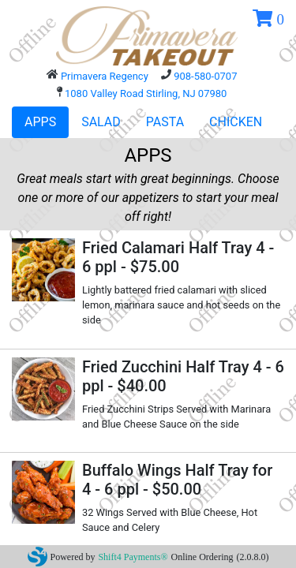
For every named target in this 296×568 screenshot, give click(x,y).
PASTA (165, 121)
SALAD (101, 121)
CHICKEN (235, 121)
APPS (40, 121)
